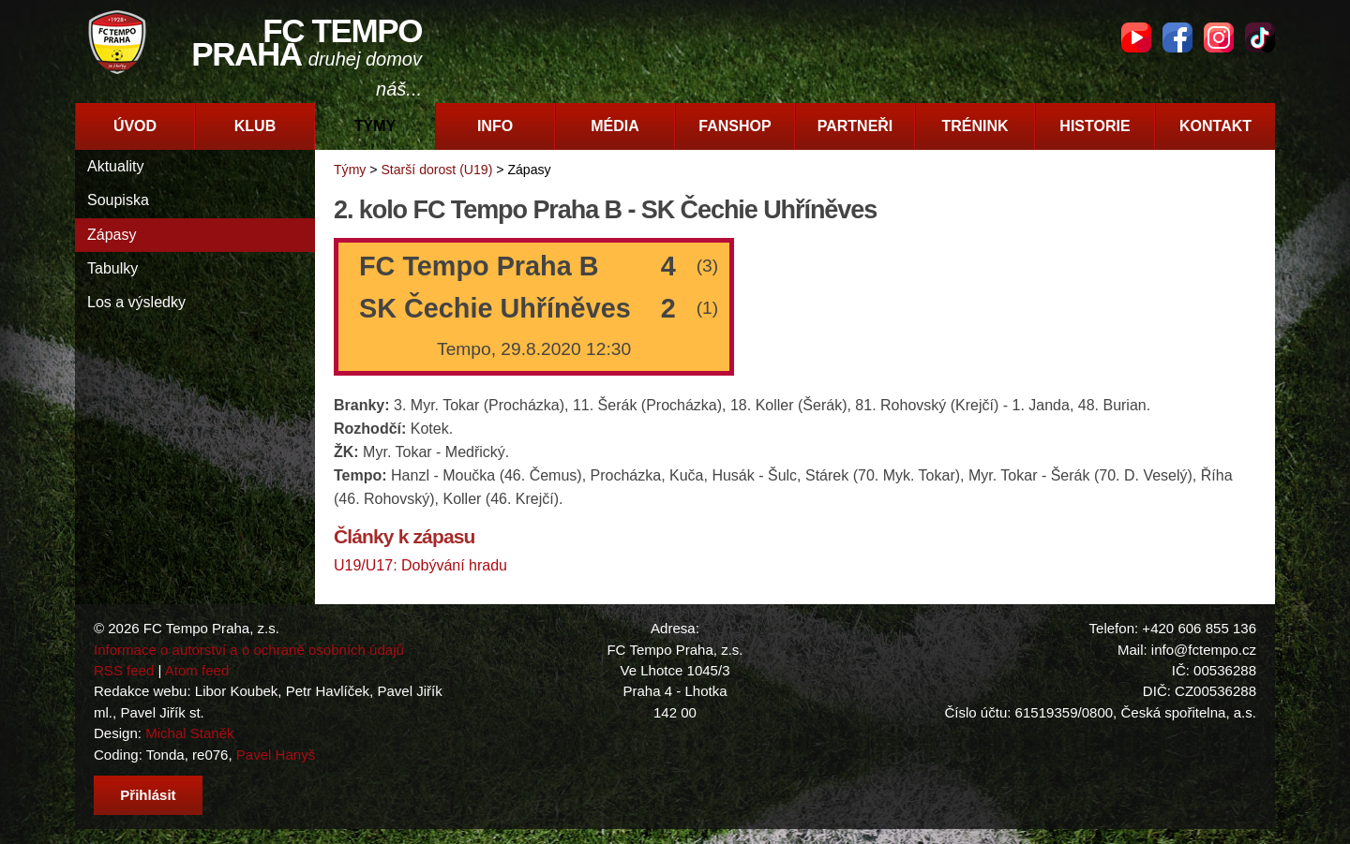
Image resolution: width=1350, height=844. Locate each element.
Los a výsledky (136, 302)
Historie (1094, 126)
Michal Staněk (189, 733)
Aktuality (115, 166)
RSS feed (124, 670)
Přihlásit (147, 795)
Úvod (135, 126)
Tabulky (112, 268)
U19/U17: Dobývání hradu (420, 565)
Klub (255, 126)
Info (495, 126)
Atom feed (197, 670)
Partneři (855, 126)
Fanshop (734, 126)
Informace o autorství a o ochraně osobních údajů (249, 650)
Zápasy (111, 235)
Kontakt (1215, 126)
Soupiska (118, 200)
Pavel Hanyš (275, 755)
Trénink (974, 126)
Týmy (375, 126)
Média (615, 126)
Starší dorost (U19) (436, 169)
